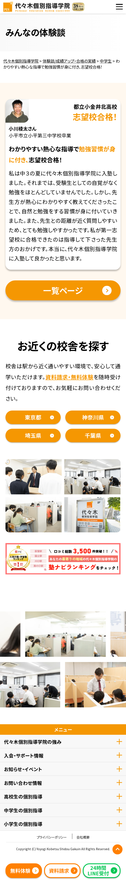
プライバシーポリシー (51, 837)
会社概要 (83, 837)
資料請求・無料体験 (69, 377)
